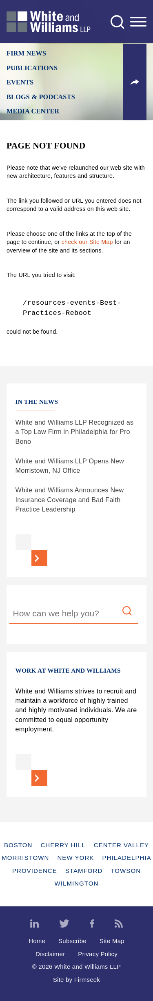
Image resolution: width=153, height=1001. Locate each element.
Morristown (25, 857)
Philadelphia (126, 857)
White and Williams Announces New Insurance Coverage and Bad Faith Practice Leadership (70, 499)
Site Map (112, 940)
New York (75, 857)
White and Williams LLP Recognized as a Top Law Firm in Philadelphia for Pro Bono (75, 432)
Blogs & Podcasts (41, 97)
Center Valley (121, 845)
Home (37, 940)
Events (20, 82)
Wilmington (77, 883)
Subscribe (72, 940)
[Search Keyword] (73, 615)
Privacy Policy (98, 953)
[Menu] (138, 22)
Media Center (33, 111)
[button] (134, 82)
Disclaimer (50, 953)
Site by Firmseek (76, 979)
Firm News (26, 53)
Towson (126, 870)
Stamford (84, 870)
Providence (34, 870)
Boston (18, 845)
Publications (32, 68)
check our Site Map (87, 242)
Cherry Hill (62, 845)
